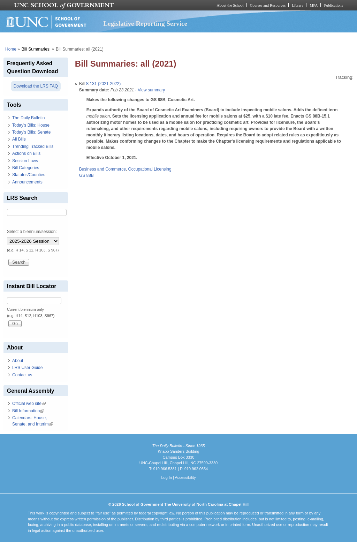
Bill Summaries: (36, 49)
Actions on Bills (26, 153)
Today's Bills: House (31, 125)
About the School (230, 5)
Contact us (22, 374)
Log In (166, 477)
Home (10, 49)
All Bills (19, 139)
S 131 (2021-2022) (103, 83)
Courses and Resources (268, 5)
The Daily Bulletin (28, 117)
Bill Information (28, 410)
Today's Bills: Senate (31, 132)
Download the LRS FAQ (36, 86)
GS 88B (86, 175)
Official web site (29, 403)
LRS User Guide (27, 367)
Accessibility (185, 477)
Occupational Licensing (150, 169)
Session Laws (25, 160)
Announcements (27, 182)
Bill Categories (25, 167)
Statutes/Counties (28, 174)
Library (297, 5)
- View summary (149, 90)
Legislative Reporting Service (145, 23)
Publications (333, 5)
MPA (314, 5)
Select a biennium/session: (32, 231)
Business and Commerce (102, 169)
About (17, 360)
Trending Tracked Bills (32, 146)
